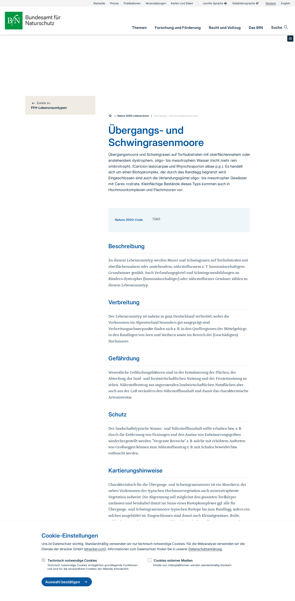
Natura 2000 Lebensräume (133, 115)
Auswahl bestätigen (66, 581)
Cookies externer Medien (173, 560)
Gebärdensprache (245, 3)
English (285, 3)
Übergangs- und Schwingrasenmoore (176, 115)
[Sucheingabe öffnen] (280, 27)
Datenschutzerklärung (205, 549)
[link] (139, 27)
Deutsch (271, 3)
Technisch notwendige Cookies (72, 560)
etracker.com (95, 549)
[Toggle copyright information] (290, 38)
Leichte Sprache (215, 3)
